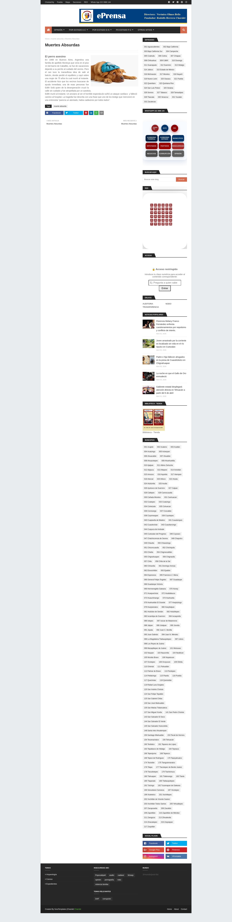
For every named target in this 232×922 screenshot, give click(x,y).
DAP (97, 899)
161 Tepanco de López (167, 744)
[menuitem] (48, 30)
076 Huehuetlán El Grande (154, 602)
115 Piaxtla (164, 676)
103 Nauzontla (163, 653)
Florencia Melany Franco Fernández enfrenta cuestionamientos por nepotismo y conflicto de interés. (171, 326)
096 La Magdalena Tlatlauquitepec (157, 639)
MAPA (165, 128)
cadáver (121, 875)
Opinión (178, 154)
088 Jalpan (148, 625)
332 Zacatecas (150, 102)
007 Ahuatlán (165, 456)
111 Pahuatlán (163, 667)
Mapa (68, 2)
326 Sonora (148, 92)
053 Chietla (148, 552)
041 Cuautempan (175, 520)
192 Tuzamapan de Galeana (169, 785)
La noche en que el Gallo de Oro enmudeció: (171, 375)
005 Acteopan (164, 452)
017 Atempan (176, 474)
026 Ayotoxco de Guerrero (154, 488)
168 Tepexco (165, 753)
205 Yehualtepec (176, 804)
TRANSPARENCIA (151, 307)
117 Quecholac (150, 680)
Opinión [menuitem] (58, 30)
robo (119, 880)
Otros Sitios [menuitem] (145, 30)
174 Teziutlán (149, 763)
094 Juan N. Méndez (170, 635)
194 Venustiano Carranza (154, 790)
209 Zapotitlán (149, 813)
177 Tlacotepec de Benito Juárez (169, 767)
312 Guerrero (165, 65)
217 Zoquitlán (149, 827)
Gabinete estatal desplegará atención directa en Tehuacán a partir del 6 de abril (170, 390)
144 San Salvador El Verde (154, 721)
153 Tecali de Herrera (176, 735)
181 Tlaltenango (166, 776)
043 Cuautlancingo (168, 525)
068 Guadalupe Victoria (153, 584)
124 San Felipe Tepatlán (153, 694)
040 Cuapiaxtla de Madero (154, 520)
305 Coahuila (149, 56)
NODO (168, 304)
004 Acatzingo (149, 452)
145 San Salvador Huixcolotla (155, 726)
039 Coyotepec (168, 516)
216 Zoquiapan (167, 822)
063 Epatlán (165, 570)
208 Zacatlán (166, 808)
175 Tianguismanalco (166, 763)
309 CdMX (164, 60)
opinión (98, 880)
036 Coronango (150, 511)
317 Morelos (165, 74)
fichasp (130, 875)
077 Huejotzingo (175, 602)
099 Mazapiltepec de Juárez (155, 648)
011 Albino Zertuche (165, 465)
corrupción (107, 899)
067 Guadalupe (176, 580)
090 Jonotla (174, 625)
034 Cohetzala (150, 506)
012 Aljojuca (149, 470)
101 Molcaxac (175, 648)
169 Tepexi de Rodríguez (154, 758)
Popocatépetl (100, 875)
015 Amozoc (149, 474)
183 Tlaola (180, 776)
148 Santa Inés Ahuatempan (155, 731)
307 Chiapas (176, 56)
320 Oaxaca (165, 79)
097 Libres (179, 639)
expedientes (51, 884)
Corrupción (164, 154)
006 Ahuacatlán (150, 456)
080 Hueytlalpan (168, 607)
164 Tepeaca (174, 749)
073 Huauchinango (151, 598)
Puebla (59, 2)
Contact (184, 909)
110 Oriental (149, 667)
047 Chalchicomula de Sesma (156, 538)
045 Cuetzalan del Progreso (155, 534)
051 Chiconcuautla (151, 548)
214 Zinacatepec (150, 822)
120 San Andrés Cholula (153, 689)
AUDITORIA (148, 304)
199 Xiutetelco (149, 795)
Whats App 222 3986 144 (101, 2)
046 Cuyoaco (175, 534)
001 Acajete (148, 447)
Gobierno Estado (164, 138)
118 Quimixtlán (166, 680)
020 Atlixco (161, 479)
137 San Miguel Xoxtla (153, 712)
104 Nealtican (178, 653)
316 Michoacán (150, 74)
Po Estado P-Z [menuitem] (123, 30)
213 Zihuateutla (165, 817)
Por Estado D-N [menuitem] (100, 30)
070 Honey (174, 589)
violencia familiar (101, 884)
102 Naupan (149, 653)
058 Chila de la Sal (162, 561)
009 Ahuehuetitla (168, 461)
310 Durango (177, 60)
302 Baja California (170, 47)
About (176, 909)
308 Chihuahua (150, 60)
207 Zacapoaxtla (150, 808)
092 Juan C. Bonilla (164, 630)
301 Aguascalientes (152, 47)
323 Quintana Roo (166, 83)
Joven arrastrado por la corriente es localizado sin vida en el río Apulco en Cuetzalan (171, 343)
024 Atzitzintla (149, 484)
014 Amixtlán (176, 470)
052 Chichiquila (168, 548)
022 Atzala (173, 479)
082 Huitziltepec (173, 612)
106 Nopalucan (168, 657)
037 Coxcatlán (165, 511)
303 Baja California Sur (153, 51)
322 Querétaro (150, 83)
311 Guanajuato (150, 65)
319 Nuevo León (150, 79)
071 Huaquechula (151, 593)
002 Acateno (162, 447)
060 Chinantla (149, 566)
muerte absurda (57, 39)
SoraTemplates (60, 909)
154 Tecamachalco (151, 740)
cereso (49, 879)
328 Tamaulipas (177, 92)
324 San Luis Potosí (152, 88)
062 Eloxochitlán (150, 570)
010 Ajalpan (148, 465)
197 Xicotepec (173, 790)
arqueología (51, 874)
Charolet (77, 909)
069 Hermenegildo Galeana (155, 589)
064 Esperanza (150, 575)
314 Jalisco (148, 70)
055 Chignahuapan (151, 557)
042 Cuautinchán (151, 525)
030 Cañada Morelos (152, 497)
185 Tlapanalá (149, 781)
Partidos (165, 146)
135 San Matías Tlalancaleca (155, 708)
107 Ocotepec (149, 662)
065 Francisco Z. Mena (169, 575)
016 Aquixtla (162, 474)
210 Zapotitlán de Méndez (169, 813)
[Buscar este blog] (159, 179)
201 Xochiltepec (165, 795)
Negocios (151, 154)
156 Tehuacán (168, 740)
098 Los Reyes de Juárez (154, 644)
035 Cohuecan (165, 506)
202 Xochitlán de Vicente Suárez (157, 799)
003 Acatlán (175, 447)
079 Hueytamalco (151, 607)
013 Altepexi (162, 470)
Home (169, 909)
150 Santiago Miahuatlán (154, 735)
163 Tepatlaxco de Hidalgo (154, 749)
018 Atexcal (148, 479)
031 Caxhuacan (170, 497)
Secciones (77, 2)
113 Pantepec (170, 671)
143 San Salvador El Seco (154, 717)
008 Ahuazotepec (151, 461)
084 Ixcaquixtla (175, 616)
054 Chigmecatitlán (164, 552)
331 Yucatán (177, 97)
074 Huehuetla (168, 598)
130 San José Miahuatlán (154, 703)
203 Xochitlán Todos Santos (155, 804)
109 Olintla (178, 662)
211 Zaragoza (149, 817)
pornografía (109, 880)
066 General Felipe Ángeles (155, 580)
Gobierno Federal (151, 138)
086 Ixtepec (148, 621)
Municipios (178, 138)
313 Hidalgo (179, 65)
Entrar (165, 288)
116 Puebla (176, 676)
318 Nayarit (177, 74)
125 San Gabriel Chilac (153, 699)
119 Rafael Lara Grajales (154, 685)
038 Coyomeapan (151, 516)
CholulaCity (49, 2)
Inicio (47, 39)
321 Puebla (178, 79)
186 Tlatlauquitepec (167, 781)
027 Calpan (173, 488)
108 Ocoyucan (164, 662)
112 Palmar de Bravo (152, 671)
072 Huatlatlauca (168, 593)
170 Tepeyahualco (174, 758)
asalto (111, 875)
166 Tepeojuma (150, 753)
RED (86, 2)
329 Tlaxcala (149, 97)
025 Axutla (163, 484)
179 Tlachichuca (168, 772)
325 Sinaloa (168, 88)
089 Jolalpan (162, 625)
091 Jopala (148, 630)
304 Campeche (172, 51)
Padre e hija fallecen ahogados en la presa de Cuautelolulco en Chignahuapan (170, 360)
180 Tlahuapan (150, 776)
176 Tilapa (148, 767)
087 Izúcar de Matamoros (167, 621)
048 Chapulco (176, 538)
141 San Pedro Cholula (175, 712)
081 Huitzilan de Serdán (153, 612)
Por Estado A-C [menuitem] (77, 30)
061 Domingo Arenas (167, 566)
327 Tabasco (162, 92)
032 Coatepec (149, 502)
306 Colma (162, 56)
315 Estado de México (165, 70)
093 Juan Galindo (151, 635)
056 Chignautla (169, 557)
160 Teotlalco (149, 744)
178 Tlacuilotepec (151, 772)
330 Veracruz (163, 97)
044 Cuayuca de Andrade (154, 529)
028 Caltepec (149, 493)
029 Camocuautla (165, 493)
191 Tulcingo (149, 785)
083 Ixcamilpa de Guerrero (154, 616)
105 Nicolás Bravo (151, 657)
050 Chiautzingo (164, 543)
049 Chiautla (149, 543)
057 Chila (148, 561)
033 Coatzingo (164, 502)
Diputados (151, 146)
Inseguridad (178, 146)
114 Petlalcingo (150, 676)
